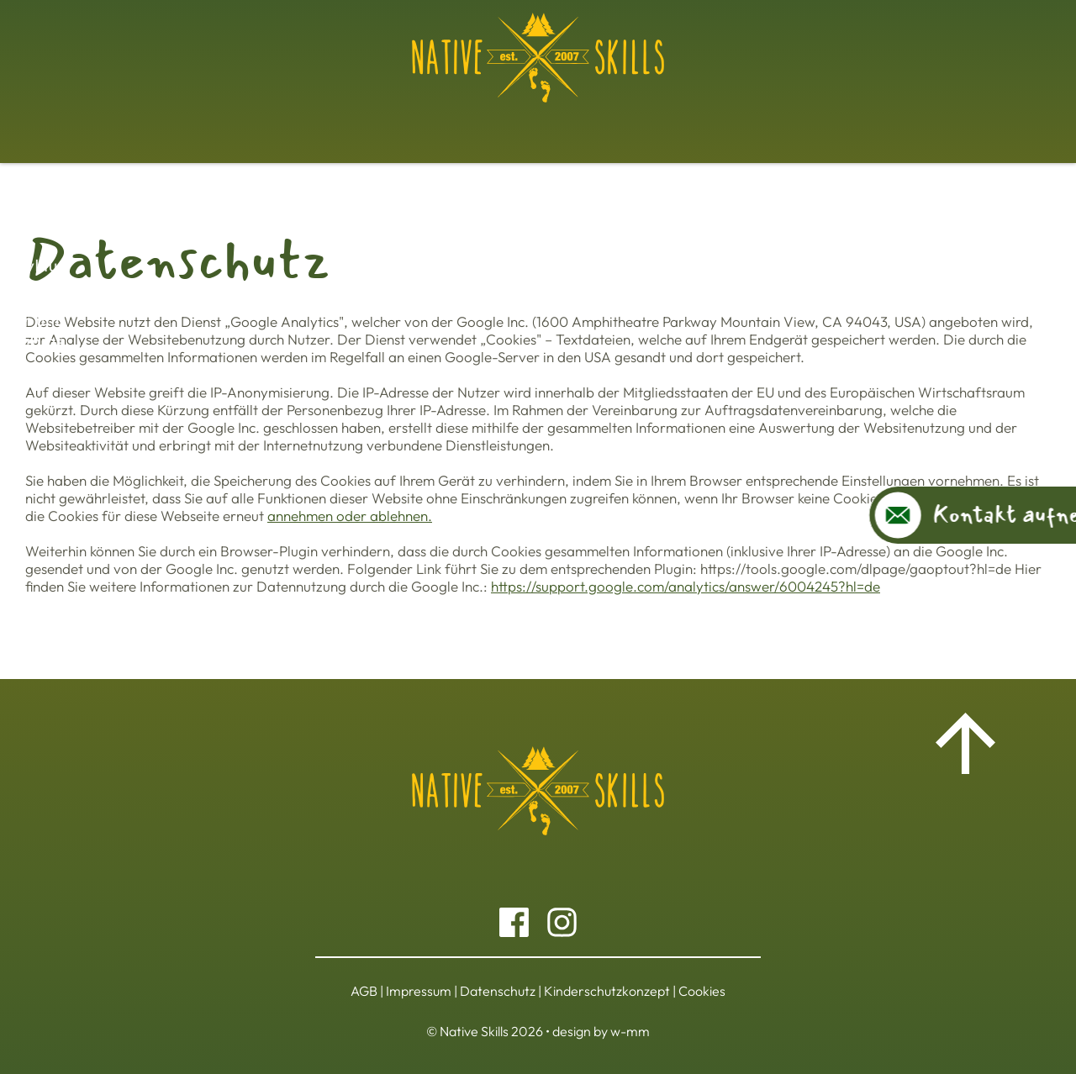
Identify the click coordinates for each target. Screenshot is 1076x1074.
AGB (364, 990)
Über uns (897, 124)
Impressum (418, 990)
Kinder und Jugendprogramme (625, 124)
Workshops (273, 124)
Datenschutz (497, 990)
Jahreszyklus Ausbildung (416, 124)
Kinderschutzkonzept (607, 990)
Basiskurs (180, 124)
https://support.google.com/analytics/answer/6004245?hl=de (685, 586)
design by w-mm (601, 1031)
